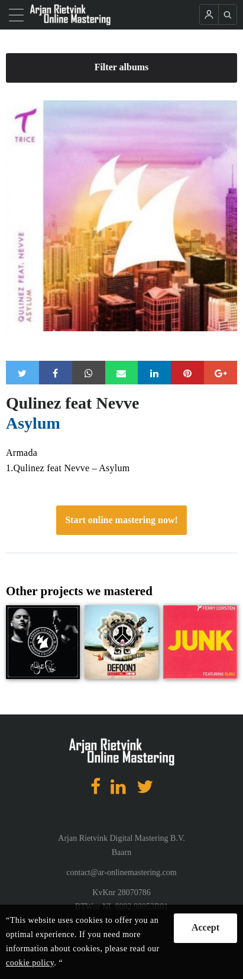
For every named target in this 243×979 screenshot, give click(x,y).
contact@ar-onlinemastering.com (121, 872)
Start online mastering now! (121, 520)
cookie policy (30, 962)
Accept (205, 927)
